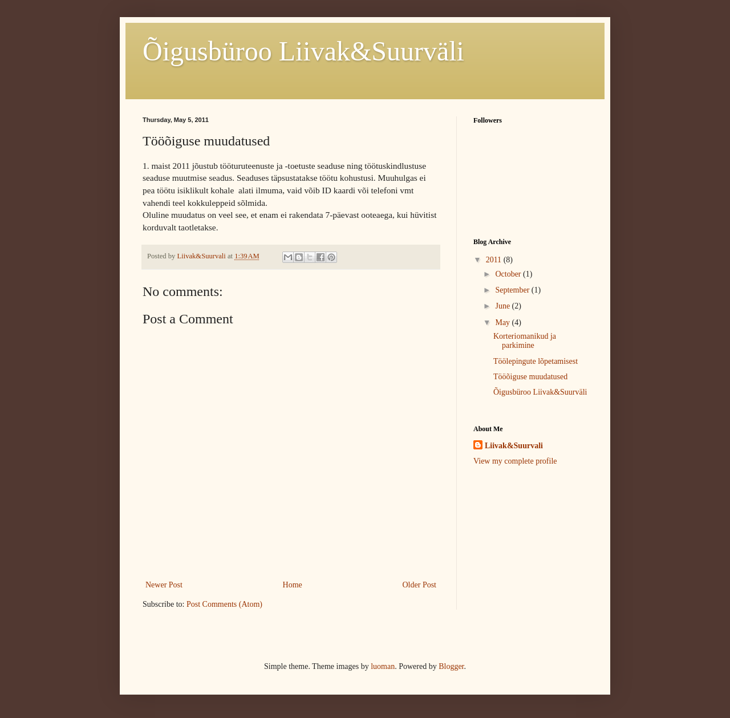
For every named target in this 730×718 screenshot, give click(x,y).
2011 (495, 259)
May (503, 322)
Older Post (420, 585)
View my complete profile (515, 461)
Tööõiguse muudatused (530, 376)
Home (292, 585)
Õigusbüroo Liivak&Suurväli (303, 51)
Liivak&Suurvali (514, 445)
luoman (383, 666)
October (509, 274)
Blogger (451, 666)
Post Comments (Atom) (224, 604)
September (513, 290)
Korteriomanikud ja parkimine (524, 341)
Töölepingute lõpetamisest (535, 361)
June (503, 306)
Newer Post (163, 585)
